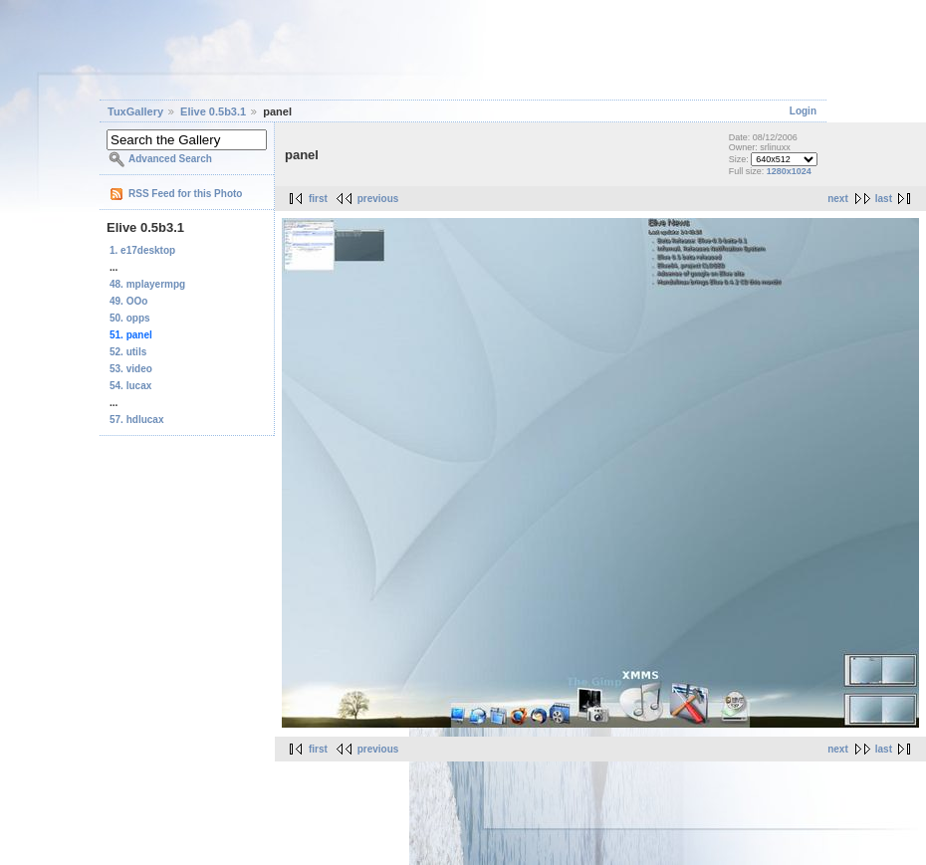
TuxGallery (135, 111)
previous (378, 198)
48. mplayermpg (147, 284)
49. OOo (128, 301)
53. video (131, 368)
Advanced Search (170, 158)
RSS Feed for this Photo (185, 193)
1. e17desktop (142, 250)
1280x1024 (789, 171)
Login (803, 111)
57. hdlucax (136, 419)
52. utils (128, 351)
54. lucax (130, 385)
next (837, 198)
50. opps (130, 318)
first (318, 198)
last (883, 198)
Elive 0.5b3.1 (213, 111)
